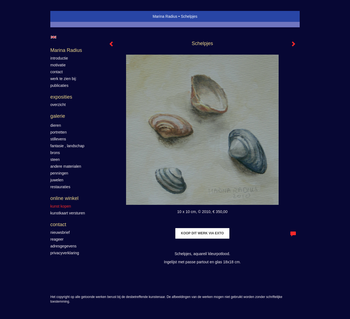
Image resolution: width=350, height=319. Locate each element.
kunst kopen (60, 206)
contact (56, 72)
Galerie (57, 116)
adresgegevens (63, 246)
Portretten (58, 132)
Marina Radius (165, 16)
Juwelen (56, 180)
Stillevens (58, 139)
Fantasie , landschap (67, 146)
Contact (58, 224)
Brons (55, 152)
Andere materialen (65, 166)
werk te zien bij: (63, 78)
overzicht (58, 104)
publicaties (59, 85)
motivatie (58, 65)
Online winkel (64, 198)
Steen (55, 159)
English (53, 37)
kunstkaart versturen (67, 213)
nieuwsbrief (60, 232)
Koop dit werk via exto (202, 233)
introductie (59, 58)
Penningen (59, 173)
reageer (56, 239)
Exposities (61, 97)
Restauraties (60, 187)
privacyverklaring (64, 253)
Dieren (55, 125)
